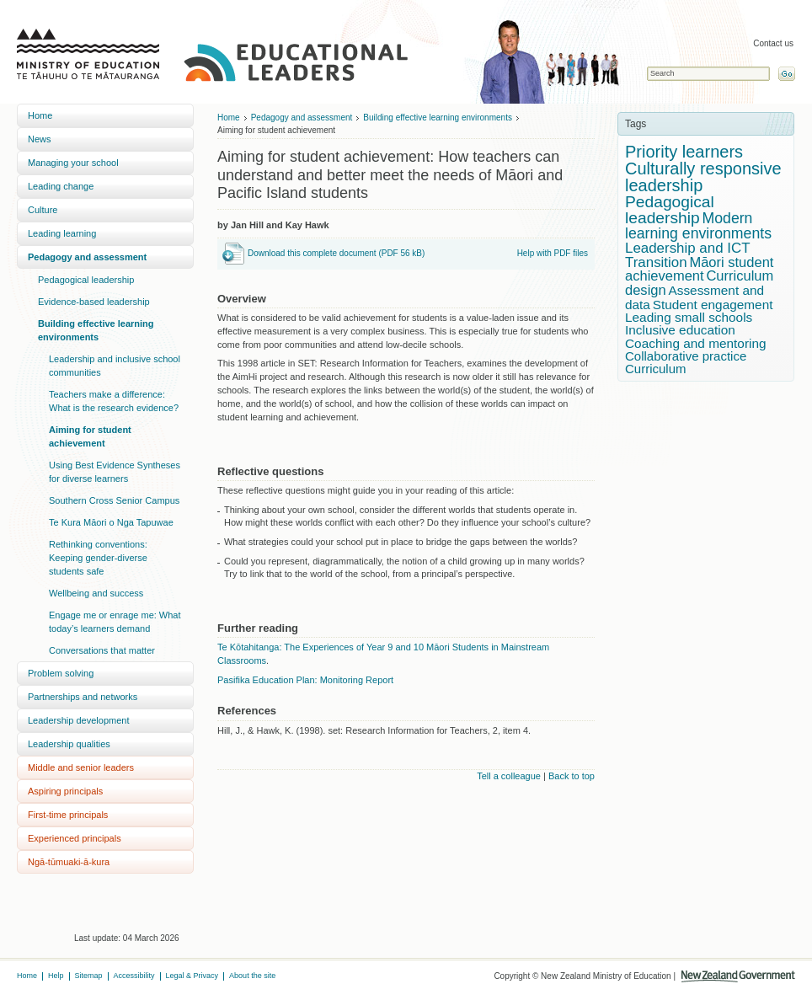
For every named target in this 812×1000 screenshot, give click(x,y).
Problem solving (60, 673)
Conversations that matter (102, 650)
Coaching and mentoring (696, 343)
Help (56, 975)
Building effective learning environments (96, 330)
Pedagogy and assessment (87, 257)
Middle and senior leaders (81, 767)
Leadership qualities (69, 744)
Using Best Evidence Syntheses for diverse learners (114, 472)
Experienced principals (74, 838)
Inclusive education (680, 330)
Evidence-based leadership (94, 302)
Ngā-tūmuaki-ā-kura (69, 862)
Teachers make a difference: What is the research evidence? (114, 401)
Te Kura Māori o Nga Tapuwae (111, 522)
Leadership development (78, 720)
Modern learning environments (698, 226)
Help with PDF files (552, 253)
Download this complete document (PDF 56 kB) (336, 253)
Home (40, 115)
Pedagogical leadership (86, 280)
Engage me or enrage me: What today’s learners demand (115, 622)
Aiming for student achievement (90, 436)
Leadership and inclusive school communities (114, 365)
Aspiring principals (65, 791)
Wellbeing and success (96, 593)
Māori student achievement (699, 269)
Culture (42, 210)
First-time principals (68, 815)
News (39, 139)
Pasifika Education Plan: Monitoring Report (305, 680)
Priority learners (684, 151)
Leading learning (62, 233)
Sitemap (89, 975)
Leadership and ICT (688, 248)
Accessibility (134, 975)
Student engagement (713, 304)
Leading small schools (688, 317)
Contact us (773, 43)
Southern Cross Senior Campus (114, 500)
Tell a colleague (509, 776)
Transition (656, 262)
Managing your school (73, 163)
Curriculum (655, 368)
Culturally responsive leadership (703, 177)
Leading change (60, 186)
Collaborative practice (685, 356)
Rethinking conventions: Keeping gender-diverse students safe (98, 557)
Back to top (571, 776)
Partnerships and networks (82, 697)
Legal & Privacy (192, 975)
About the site (252, 975)
